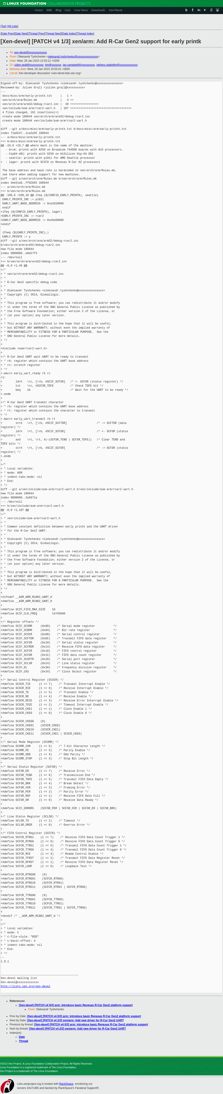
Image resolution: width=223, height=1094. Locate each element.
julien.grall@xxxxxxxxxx (28, 65)
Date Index (69, 33)
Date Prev (7, 33)
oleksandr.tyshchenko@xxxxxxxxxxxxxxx (73, 56)
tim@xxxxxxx (53, 65)
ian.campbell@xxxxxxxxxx (79, 65)
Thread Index (85, 33)
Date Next (21, 33)
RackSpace (66, 1083)
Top (3, 26)
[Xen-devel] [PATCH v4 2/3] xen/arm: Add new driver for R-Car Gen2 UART (75, 1020)
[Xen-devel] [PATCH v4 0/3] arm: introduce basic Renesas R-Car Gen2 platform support (76, 1005)
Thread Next (53, 33)
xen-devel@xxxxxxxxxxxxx (30, 52)
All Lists (12, 26)
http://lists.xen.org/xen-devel (25, 986)
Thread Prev (36, 33)
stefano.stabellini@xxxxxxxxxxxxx (117, 65)
